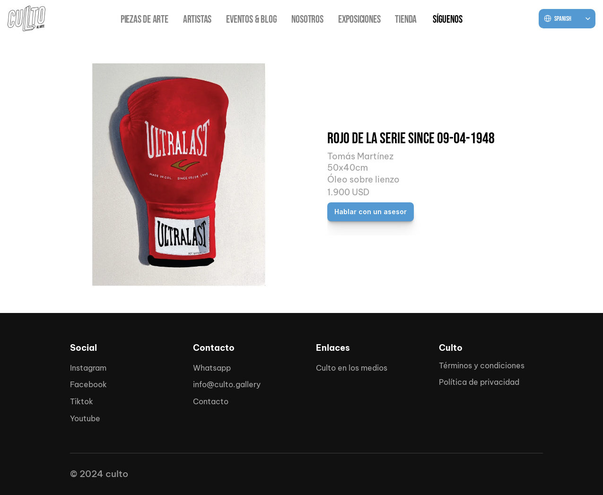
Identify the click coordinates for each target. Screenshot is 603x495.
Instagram (88, 368)
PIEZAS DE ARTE (144, 19)
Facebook (88, 384)
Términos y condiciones (481, 365)
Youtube (85, 418)
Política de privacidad (479, 382)
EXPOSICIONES (359, 19)
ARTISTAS (197, 19)
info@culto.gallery (227, 384)
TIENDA (406, 19)
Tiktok (81, 401)
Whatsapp (212, 368)
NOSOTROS (307, 19)
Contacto (210, 401)
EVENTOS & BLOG (251, 19)
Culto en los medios (351, 368)
